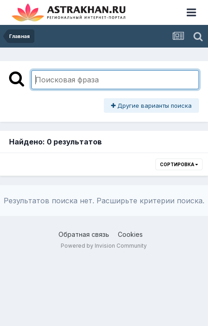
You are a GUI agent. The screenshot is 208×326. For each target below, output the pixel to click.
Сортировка (179, 164)
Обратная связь (83, 234)
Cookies (130, 234)
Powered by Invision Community (104, 245)
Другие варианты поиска (151, 105)
